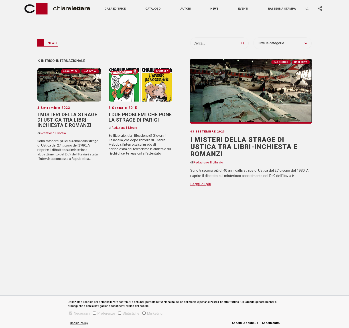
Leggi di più (200, 184)
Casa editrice (115, 8)
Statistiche (128, 313)
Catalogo (152, 8)
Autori (185, 8)
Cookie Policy (79, 323)
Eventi (243, 8)
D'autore (162, 71)
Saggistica (70, 71)
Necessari (79, 313)
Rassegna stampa (282, 8)
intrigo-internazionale (63, 61)
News (214, 8)
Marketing (152, 313)
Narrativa (90, 71)
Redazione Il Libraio (53, 133)
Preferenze (104, 313)
